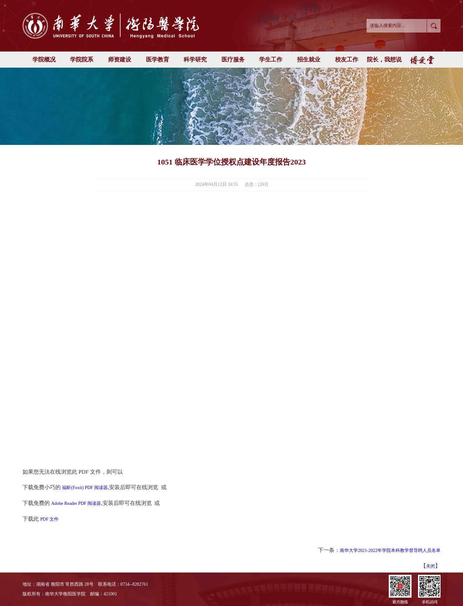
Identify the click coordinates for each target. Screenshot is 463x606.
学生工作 (270, 59)
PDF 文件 (49, 519)
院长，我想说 (384, 59)
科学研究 (195, 59)
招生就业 (308, 59)
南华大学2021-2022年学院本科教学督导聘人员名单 (390, 550)
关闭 (430, 566)
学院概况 (44, 59)
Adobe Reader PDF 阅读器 (76, 503)
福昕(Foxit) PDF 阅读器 (85, 487)
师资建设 (119, 59)
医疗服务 (233, 59)
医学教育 (157, 59)
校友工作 (346, 59)
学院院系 (81, 59)
